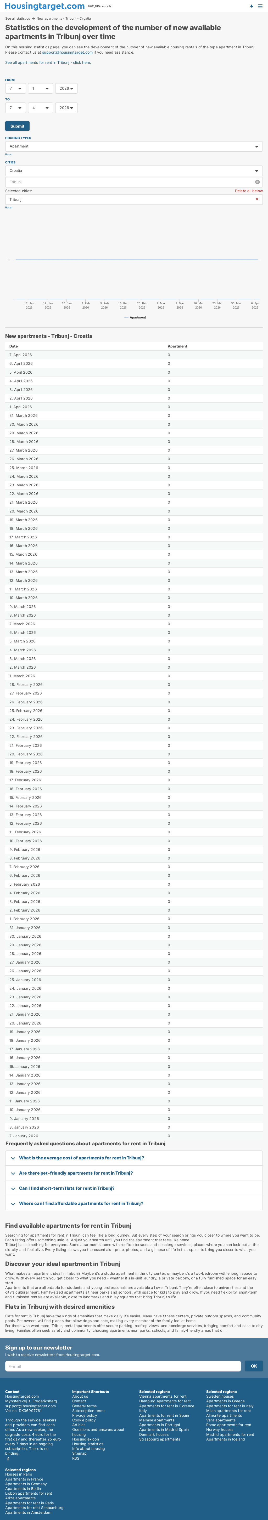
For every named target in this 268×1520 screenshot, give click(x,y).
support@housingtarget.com (67, 52)
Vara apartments (221, 1420)
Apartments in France (24, 1479)
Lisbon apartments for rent (28, 1493)
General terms (84, 1406)
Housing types (18, 138)
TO (7, 99)
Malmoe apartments (156, 1420)
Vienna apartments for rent (163, 1396)
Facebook (8, 1459)
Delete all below (249, 191)
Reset (8, 154)
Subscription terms (88, 1410)
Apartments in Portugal (159, 1424)
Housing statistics (87, 1444)
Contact (79, 1401)
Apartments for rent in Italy (230, 1406)
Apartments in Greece (225, 1401)
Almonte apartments (224, 1415)
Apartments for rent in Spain (164, 1415)
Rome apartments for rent (229, 1424)
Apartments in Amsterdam (28, 1512)
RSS (76, 1458)
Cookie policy (84, 1420)
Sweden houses (220, 1396)
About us (80, 1396)
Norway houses (219, 1429)
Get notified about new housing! (251, 6)
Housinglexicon (85, 1439)
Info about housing (88, 1448)
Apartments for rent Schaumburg (34, 1507)
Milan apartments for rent (228, 1410)
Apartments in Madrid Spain (164, 1429)
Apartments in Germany (26, 1484)
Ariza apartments (20, 1498)
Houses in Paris (18, 1474)
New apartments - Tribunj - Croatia (64, 18)
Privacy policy (84, 1415)
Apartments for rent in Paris (29, 1503)
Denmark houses (154, 1434)
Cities (10, 162)
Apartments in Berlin (23, 1488)
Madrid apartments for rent (230, 1434)
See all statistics (17, 18)
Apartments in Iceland (225, 1439)
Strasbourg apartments (159, 1439)
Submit (17, 126)
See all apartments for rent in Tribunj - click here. (48, 62)
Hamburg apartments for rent (165, 1401)
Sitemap (79, 1453)
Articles (79, 1424)
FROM (10, 80)
